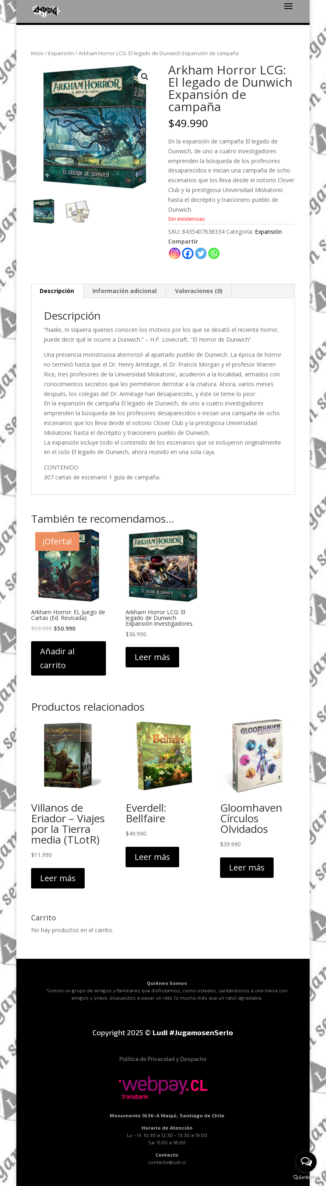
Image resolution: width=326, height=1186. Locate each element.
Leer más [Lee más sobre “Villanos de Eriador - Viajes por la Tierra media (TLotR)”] (58, 878)
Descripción (57, 291)
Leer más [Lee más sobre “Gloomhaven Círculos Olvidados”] (247, 867)
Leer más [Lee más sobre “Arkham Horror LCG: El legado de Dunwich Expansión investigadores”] (152, 656)
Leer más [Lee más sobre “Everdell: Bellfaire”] (152, 856)
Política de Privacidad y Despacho (163, 1058)
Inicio (37, 53)
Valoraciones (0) (199, 291)
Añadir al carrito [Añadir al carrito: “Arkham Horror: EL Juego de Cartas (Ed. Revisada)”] (57, 658)
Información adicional (124, 291)
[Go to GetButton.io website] (306, 1177)
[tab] (57, 291)
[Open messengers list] (306, 1162)
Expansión (61, 53)
